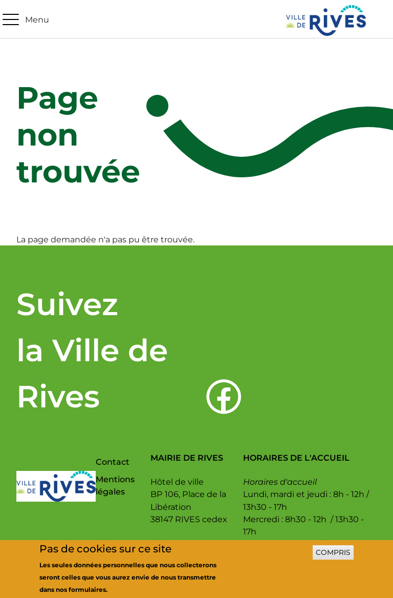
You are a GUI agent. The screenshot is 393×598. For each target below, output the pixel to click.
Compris (333, 556)
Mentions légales (115, 485)
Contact (112, 462)
